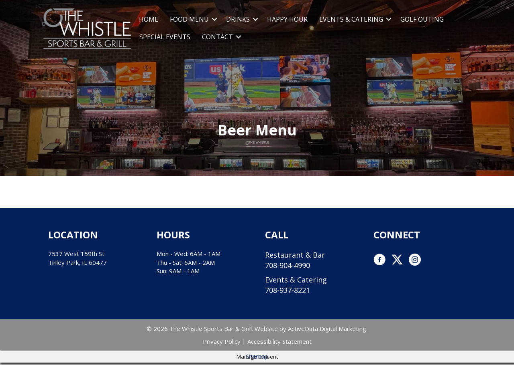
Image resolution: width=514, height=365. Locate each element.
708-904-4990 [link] (287, 265)
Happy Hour (287, 19)
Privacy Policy (222, 341)
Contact (217, 36)
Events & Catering (351, 19)
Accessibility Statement (279, 341)
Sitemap (257, 356)
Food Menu (189, 19)
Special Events (164, 36)
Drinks (238, 19)
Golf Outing (422, 19)
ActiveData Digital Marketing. (327, 329)
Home (148, 19)
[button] (214, 19)
